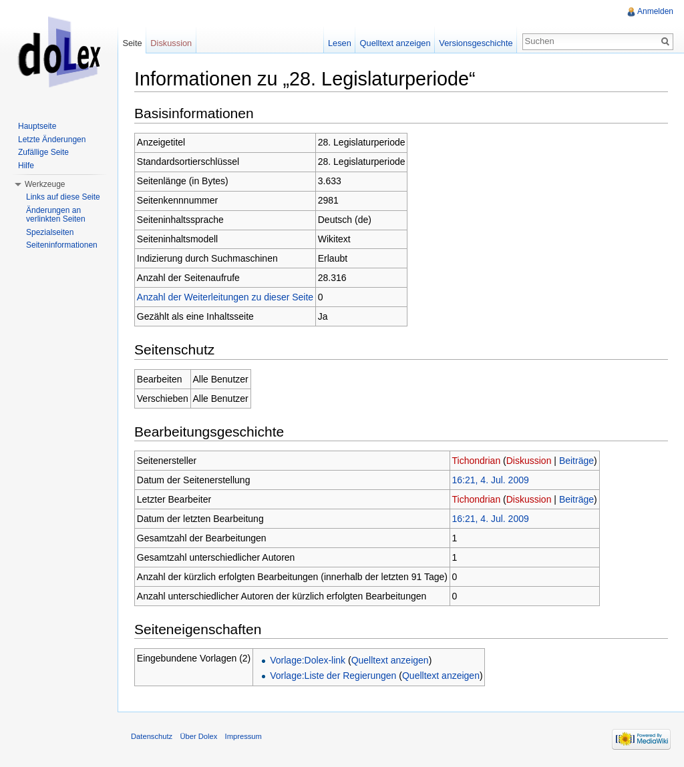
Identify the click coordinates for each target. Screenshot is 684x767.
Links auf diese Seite (63, 197)
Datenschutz (151, 736)
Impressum (243, 736)
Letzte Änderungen (52, 139)
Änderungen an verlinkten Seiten (56, 215)
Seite (132, 43)
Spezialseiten (49, 232)
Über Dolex (198, 736)
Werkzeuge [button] (45, 184)
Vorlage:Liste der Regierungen (333, 675)
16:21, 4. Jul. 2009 (490, 480)
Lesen (339, 43)
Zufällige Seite (43, 152)
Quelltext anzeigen (390, 660)
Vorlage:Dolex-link (307, 660)
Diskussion (529, 460)
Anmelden (655, 11)
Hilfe (26, 165)
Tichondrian (476, 460)
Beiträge (576, 460)
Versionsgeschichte (475, 43)
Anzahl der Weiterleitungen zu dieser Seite (225, 297)
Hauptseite (37, 126)
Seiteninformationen (62, 245)
